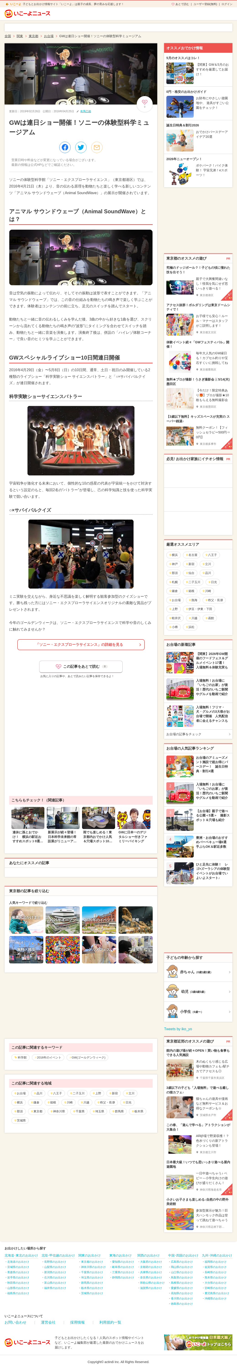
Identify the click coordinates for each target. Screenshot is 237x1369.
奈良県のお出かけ (151, 1277)
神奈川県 (57, 1111)
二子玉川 (77, 1093)
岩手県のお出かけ (18, 1277)
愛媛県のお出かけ (182, 1288)
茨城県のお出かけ (92, 1293)
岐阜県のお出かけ (123, 1267)
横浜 (18, 1102)
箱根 (51, 1102)
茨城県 (20, 1120)
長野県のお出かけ (55, 1261)
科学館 (22, 1057)
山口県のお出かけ (182, 1272)
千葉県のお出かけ (92, 1272)
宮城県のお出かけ (18, 1267)
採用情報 (77, 1322)
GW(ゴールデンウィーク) (88, 1057)
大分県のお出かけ (216, 1282)
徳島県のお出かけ (182, 1303)
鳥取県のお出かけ (182, 1277)
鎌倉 (35, 1102)
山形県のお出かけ (18, 1288)
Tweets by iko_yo (178, 1029)
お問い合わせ (15, 1322)
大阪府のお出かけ (151, 1261)
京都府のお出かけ (151, 1267)
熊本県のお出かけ (216, 1277)
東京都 (36, 1111)
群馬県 (118, 1111)
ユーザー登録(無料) (205, 4)
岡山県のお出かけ (182, 1267)
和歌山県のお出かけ (152, 1282)
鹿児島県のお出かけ (217, 1293)
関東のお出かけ (89, 1255)
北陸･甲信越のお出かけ (58, 1255)
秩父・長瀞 (106, 1102)
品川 (37, 1093)
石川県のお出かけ (55, 1277)
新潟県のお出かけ (55, 1272)
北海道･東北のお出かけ (21, 1255)
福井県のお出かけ (55, 1288)
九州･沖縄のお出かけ (217, 1255)
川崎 (68, 1102)
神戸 (173, 564)
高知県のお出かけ (182, 1293)
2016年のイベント (49, 1057)
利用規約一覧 (110, 1322)
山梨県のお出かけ (55, 1267)
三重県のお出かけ (123, 1272)
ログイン (227, 4)
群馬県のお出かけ (92, 1282)
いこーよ (15, 4)
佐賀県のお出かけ (216, 1267)
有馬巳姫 (85, 111)
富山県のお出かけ (55, 1282)
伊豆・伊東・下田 (198, 609)
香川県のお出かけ (182, 1298)
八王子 (56, 1093)
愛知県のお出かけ (123, 1261)
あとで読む (182, 4)
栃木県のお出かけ (92, 1288)
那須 (18, 1111)
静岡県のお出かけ (123, 1277)
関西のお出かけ (148, 1255)
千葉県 (79, 1111)
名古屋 (191, 555)
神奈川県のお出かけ (93, 1267)
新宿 (113, 1093)
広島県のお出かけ (182, 1261)
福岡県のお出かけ (216, 1261)
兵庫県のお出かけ (151, 1272)
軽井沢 (175, 618)
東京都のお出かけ (92, 1261)
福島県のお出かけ (18, 1293)
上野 (96, 1093)
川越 (84, 1102)
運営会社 (48, 1322)
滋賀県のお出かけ (151, 1288)
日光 (127, 1102)
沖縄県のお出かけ (216, 1298)
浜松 (189, 627)
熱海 (192, 600)
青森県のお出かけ (18, 1272)
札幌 (173, 582)
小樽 (173, 627)
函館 (209, 618)
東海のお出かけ (120, 1255)
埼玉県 (98, 1111)
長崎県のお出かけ (216, 1272)
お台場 (20, 1093)
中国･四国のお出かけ (183, 1255)
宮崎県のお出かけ (216, 1288)
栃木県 (137, 1111)
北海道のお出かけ (18, 1261)
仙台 (189, 573)
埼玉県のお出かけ (92, 1277)
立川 (130, 1093)
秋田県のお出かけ (18, 1282)
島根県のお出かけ (182, 1282)
